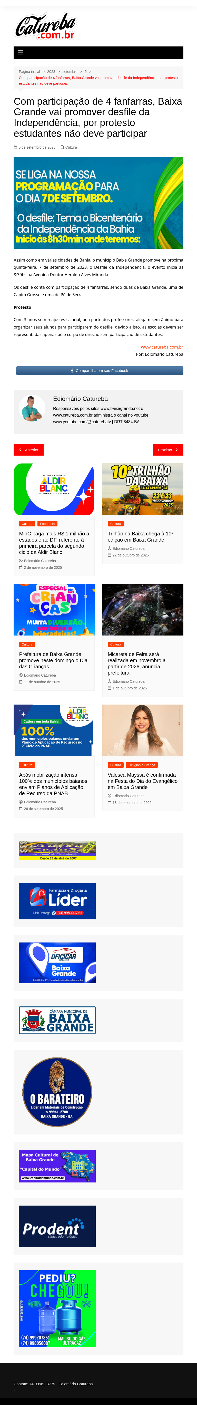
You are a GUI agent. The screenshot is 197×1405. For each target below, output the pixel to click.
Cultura (71, 147)
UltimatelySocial (136, 1401)
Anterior (28, 450)
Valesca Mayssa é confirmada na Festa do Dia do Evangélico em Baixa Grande (143, 781)
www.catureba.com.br (162, 347)
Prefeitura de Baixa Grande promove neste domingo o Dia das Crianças (53, 660)
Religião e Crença (142, 765)
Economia (47, 524)
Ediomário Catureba (37, 561)
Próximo (168, 450)
